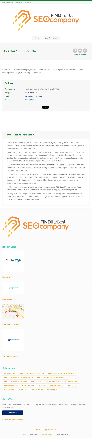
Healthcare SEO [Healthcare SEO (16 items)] (11, 386)
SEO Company (42, 434)
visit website (29, 100)
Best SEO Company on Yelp (12, 420)
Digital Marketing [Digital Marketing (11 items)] (53, 381)
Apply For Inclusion (51, 38)
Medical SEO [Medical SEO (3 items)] (9, 390)
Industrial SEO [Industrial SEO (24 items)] (28, 386)
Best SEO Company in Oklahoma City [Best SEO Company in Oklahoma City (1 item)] (52, 377)
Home (36, 38)
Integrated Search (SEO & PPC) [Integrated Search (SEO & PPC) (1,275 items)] (51, 386)
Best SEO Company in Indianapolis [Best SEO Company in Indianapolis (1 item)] (18, 377)
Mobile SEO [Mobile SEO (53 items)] (23, 390)
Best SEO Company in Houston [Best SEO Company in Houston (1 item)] (61, 373)
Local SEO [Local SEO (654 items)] (72, 386)
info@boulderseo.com (33, 96)
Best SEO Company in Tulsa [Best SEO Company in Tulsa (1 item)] (15, 381)
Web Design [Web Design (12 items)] (52, 390)
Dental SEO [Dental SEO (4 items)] (36, 381)
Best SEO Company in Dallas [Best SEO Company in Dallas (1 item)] (32, 373)
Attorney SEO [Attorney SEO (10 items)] (10, 373)
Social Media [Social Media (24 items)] (37, 390)
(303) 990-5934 (31, 93)
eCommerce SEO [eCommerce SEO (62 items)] (71, 381)
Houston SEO (51, 434)
